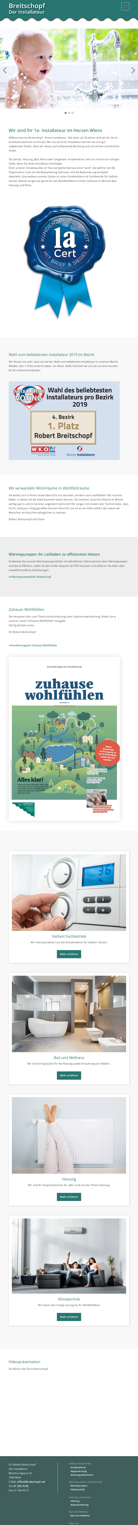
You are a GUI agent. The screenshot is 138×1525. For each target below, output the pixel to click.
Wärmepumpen (79, 1485)
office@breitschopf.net (31, 1482)
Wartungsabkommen (82, 1474)
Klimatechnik (78, 1489)
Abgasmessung (79, 1471)
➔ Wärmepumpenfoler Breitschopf (30, 577)
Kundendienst (78, 1467)
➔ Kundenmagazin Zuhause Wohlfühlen (33, 645)
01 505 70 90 (20, 1486)
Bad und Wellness (80, 1515)
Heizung (75, 1500)
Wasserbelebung (80, 1504)
